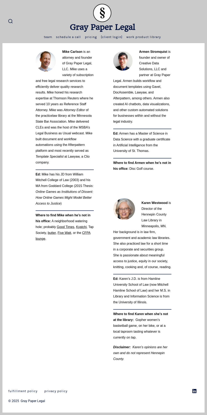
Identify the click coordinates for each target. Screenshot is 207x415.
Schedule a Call (68, 37)
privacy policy (55, 391)
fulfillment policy (22, 391)
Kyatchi (81, 227)
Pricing (91, 37)
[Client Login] (112, 37)
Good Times (65, 227)
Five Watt (64, 233)
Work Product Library (143, 37)
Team (48, 37)
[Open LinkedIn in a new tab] (194, 391)
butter (52, 233)
